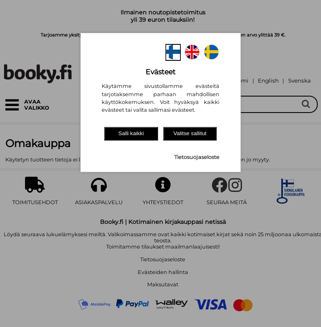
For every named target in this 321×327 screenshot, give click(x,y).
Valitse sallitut (190, 133)
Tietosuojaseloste (196, 157)
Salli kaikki (131, 133)
